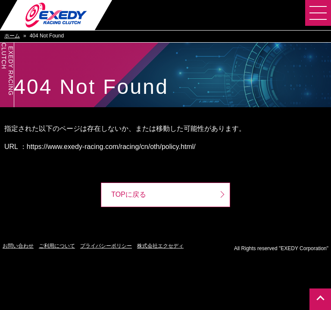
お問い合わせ (18, 246)
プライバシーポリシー (106, 246)
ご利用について (57, 246)
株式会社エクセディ (160, 246)
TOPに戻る (128, 194)
